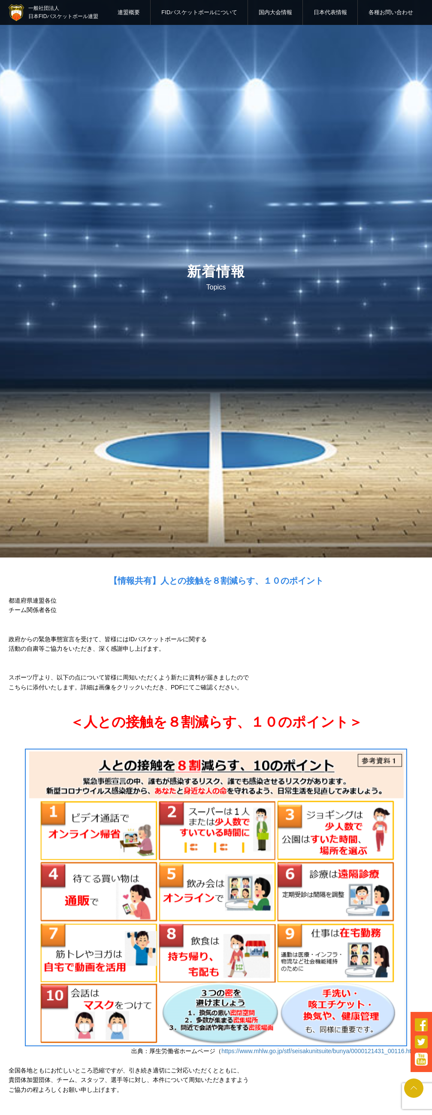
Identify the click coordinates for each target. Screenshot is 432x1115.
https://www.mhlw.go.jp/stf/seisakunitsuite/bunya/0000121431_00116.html (319, 1051)
